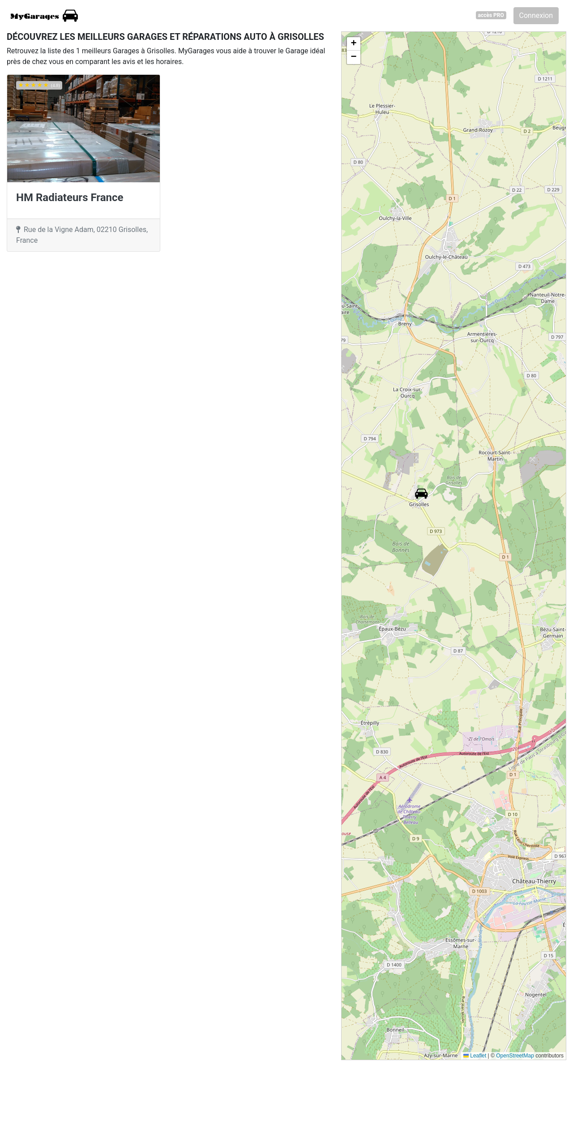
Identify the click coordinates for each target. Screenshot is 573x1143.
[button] (421, 493)
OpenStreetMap (515, 1056)
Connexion (536, 15)
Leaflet (474, 1056)
